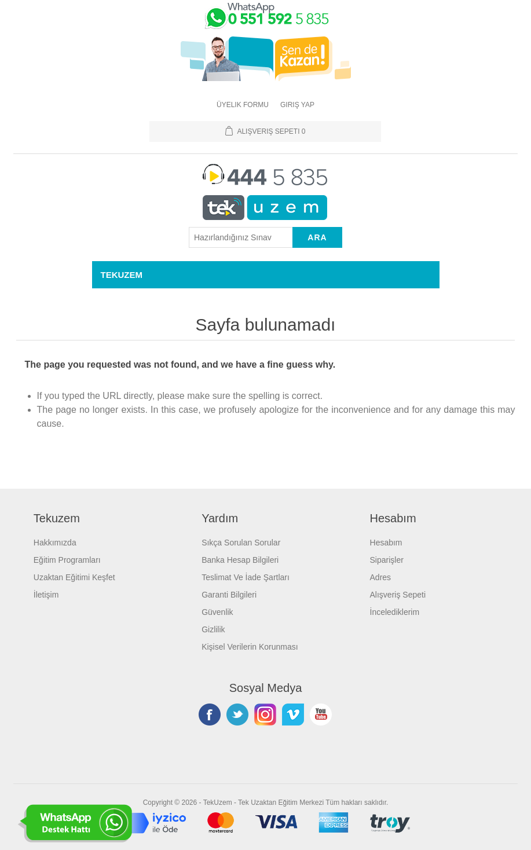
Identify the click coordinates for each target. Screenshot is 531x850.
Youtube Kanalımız (321, 715)
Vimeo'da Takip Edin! (293, 715)
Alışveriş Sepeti (398, 594)
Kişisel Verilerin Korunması (250, 646)
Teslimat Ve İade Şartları (246, 577)
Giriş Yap (297, 105)
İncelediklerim (395, 612)
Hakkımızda (55, 542)
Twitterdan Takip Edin (237, 715)
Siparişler (387, 560)
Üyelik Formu (243, 105)
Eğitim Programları (67, 560)
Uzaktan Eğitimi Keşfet (74, 577)
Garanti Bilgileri (229, 594)
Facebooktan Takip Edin (210, 715)
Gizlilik (213, 629)
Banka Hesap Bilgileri (240, 560)
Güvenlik (217, 612)
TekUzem (217, 802)
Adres (380, 577)
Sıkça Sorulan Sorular (241, 542)
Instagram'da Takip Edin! (265, 715)
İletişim (46, 594)
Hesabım (386, 542)
